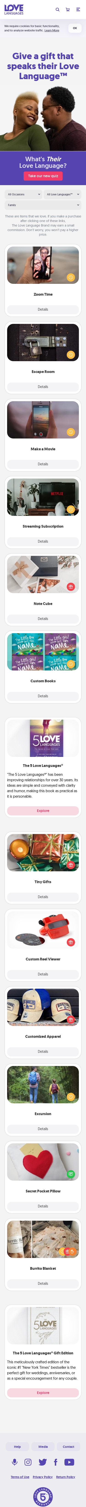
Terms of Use (20, 1477)
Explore (43, 810)
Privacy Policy (43, 1477)
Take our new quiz (43, 176)
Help (17, 1447)
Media (43, 1447)
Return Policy (65, 1477)
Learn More (51, 30)
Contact (68, 1447)
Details (43, 310)
